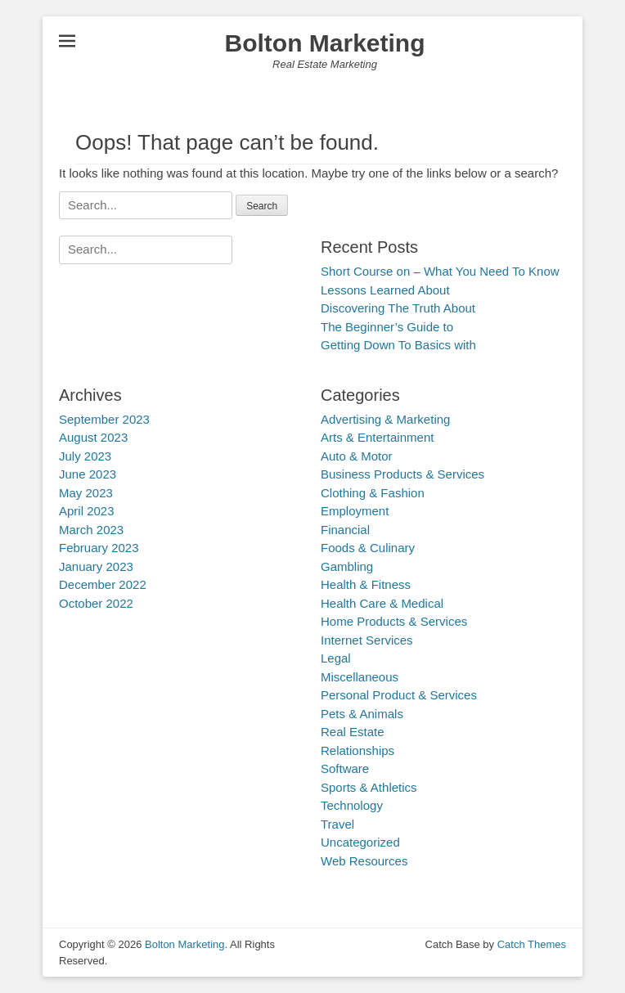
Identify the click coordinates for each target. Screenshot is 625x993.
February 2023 (99, 548)
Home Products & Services (394, 621)
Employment (355, 511)
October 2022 (96, 603)
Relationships (357, 750)
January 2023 (96, 566)
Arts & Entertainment (377, 437)
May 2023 (86, 493)
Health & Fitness (366, 584)
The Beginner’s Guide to (387, 327)
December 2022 (102, 584)
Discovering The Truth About (398, 308)
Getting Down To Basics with (398, 345)
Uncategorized (360, 842)
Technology (352, 805)
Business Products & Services (402, 474)
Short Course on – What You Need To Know (440, 271)
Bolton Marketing (325, 42)
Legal (336, 658)
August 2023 (93, 437)
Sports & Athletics (369, 787)
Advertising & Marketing (385, 419)
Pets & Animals (362, 714)
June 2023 (87, 474)
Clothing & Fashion (373, 493)
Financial (345, 530)
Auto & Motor (357, 456)
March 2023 (91, 530)
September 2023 (104, 419)
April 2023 (87, 511)
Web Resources (364, 861)
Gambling (347, 566)
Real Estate (352, 732)
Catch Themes (531, 944)
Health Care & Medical (382, 603)
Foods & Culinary (368, 548)
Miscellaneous (359, 677)
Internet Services (367, 640)
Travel (337, 824)
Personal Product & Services (399, 695)
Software (345, 768)
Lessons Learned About (385, 290)
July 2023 (85, 456)
